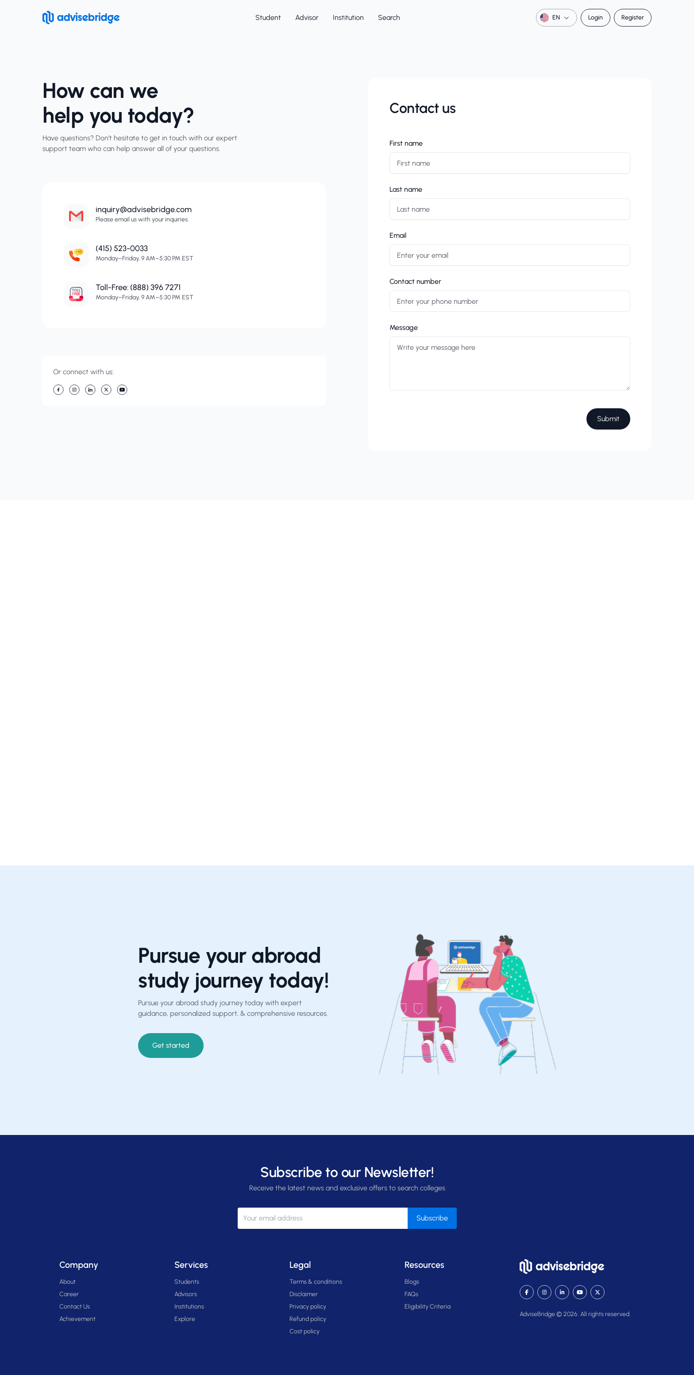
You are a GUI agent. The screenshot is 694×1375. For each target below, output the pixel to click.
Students (186, 1282)
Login (595, 17)
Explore (184, 1319)
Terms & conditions (315, 1282)
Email (397, 235)
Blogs (412, 1282)
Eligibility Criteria (428, 1306)
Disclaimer (303, 1294)
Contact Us (74, 1306)
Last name (405, 189)
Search (389, 17)
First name (406, 143)
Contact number (415, 281)
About (67, 1282)
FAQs (411, 1294)
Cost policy (304, 1331)
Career (69, 1294)
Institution (348, 17)
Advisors (185, 1294)
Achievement (77, 1319)
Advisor (307, 17)
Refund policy (307, 1319)
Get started (170, 1045)
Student (268, 17)
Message (403, 327)
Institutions (189, 1306)
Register (632, 17)
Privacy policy (307, 1306)
